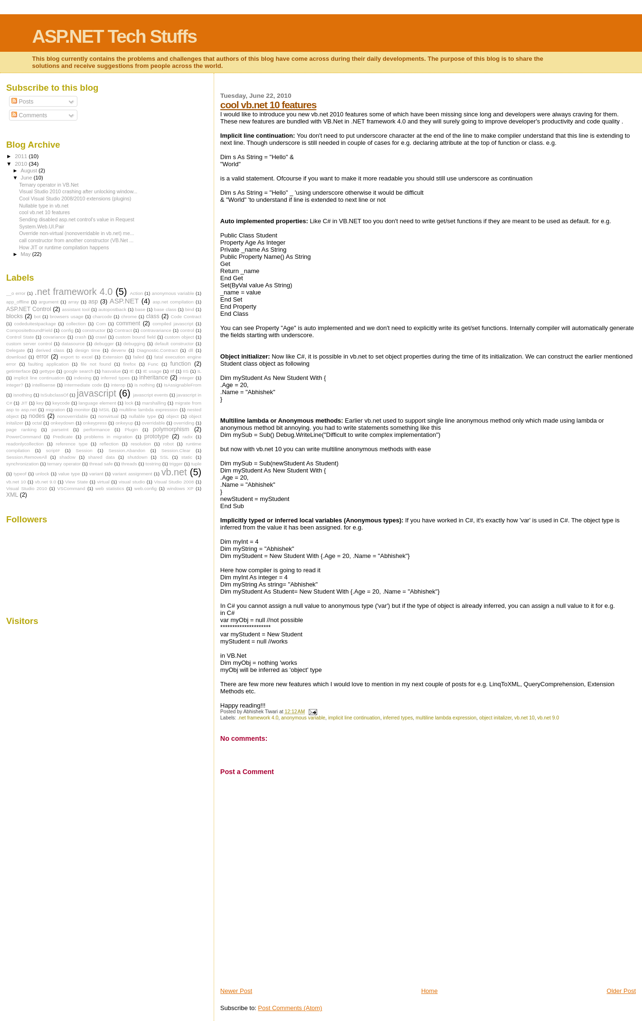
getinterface (18, 371)
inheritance (153, 377)
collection (75, 323)
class (152, 316)
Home (429, 990)
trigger (176, 463)
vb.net (174, 472)
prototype (156, 436)
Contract (123, 330)
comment (128, 323)
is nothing (144, 385)
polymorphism (171, 429)
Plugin (131, 429)
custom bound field (135, 337)
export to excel (77, 356)
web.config (145, 488)
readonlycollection (25, 443)
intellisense (44, 385)
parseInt (60, 429)
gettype (47, 371)
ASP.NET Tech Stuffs (114, 36)
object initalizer (495, 717)
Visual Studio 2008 (174, 481)
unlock (42, 473)
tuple (196, 463)
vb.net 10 (524, 717)
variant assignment (132, 473)
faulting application (48, 364)
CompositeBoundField (29, 330)
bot (37, 316)
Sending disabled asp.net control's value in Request (76, 219)
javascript (96, 393)
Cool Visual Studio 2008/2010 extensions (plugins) (75, 198)
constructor (93, 330)
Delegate (15, 350)
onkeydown (62, 422)
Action (136, 293)
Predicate (63, 436)
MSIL (104, 409)
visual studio (132, 481)
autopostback (112, 309)
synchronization (22, 463)
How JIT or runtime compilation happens (64, 247)
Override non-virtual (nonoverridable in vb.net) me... (76, 233)
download (16, 356)
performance (97, 429)
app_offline (17, 301)
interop (118, 385)
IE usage (152, 371)
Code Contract (185, 316)
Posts (22, 101)
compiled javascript (172, 323)
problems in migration (109, 436)
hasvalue (111, 371)
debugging (134, 343)
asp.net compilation (172, 301)
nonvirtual (108, 416)
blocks (14, 316)
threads (129, 463)
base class (165, 309)
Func (153, 364)
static (186, 457)
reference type (71, 443)
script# (53, 450)
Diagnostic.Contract (157, 350)
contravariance (156, 330)
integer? (14, 385)
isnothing (22, 394)
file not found (96, 364)
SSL (164, 457)
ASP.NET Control (28, 309)
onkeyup (124, 422)
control (187, 330)
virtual (103, 481)
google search (78, 371)
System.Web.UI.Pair (41, 226)
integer (186, 377)
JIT (24, 403)
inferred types (398, 717)
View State (76, 481)
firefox (129, 364)
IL (199, 371)
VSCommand (71, 488)
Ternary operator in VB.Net (48, 185)
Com (101, 323)
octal (37, 422)
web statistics (109, 488)
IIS (186, 371)
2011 (21, 156)
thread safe (101, 463)
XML (12, 495)
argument (48, 301)
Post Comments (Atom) (290, 1008)
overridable (153, 422)
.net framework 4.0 (257, 717)
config (67, 330)
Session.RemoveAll (26, 457)
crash (80, 337)
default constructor (174, 343)
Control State (20, 337)
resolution (141, 443)
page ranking (21, 429)
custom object (179, 337)
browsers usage (67, 316)
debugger (104, 343)
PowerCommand (23, 436)
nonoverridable (72, 416)
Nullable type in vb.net (43, 205)
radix (187, 436)
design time (87, 350)
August (30, 170)
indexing (83, 377)
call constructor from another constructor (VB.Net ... (76, 240)
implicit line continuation (354, 717)
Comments (29, 115)
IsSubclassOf (54, 394)
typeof (20, 473)
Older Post (621, 990)
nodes (37, 416)
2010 (21, 164)
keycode (61, 403)
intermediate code (83, 385)
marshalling (154, 403)
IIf (172, 371)
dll (191, 350)
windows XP (180, 488)
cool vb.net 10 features (268, 104)
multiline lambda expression (445, 717)
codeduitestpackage (35, 323)
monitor (82, 409)
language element (97, 403)
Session (84, 450)
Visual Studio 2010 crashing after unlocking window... (78, 191)
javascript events (150, 394)
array (73, 301)
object (172, 416)
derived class (50, 350)
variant (96, 473)
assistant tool (76, 309)
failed (138, 356)
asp (93, 301)
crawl (100, 337)
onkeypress (95, 422)
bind (189, 309)
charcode (102, 316)
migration (55, 409)
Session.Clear (175, 450)
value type (69, 473)
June (27, 177)
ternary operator (64, 463)
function (180, 363)
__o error (16, 293)
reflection (109, 443)
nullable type (142, 416)
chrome (129, 316)
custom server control (29, 343)
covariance (54, 337)
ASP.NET (124, 301)
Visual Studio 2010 (26, 488)
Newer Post (236, 990)
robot (168, 443)
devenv (118, 350)
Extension (113, 356)
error (42, 356)
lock (129, 403)
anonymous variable (303, 717)
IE (132, 371)
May (26, 254)
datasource (73, 343)
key (39, 403)
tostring (152, 463)
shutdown (137, 457)
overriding (184, 422)
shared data (101, 457)
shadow (67, 457)
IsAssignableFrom (182, 385)
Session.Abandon (126, 450)
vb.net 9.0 (548, 717)
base (140, 309)
